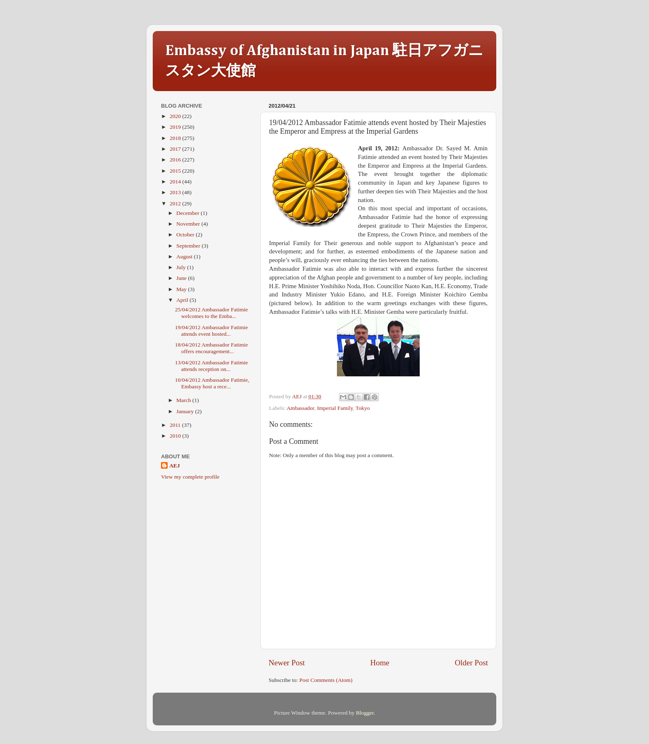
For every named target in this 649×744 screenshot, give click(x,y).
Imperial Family (335, 408)
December (188, 213)
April (183, 300)
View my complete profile (190, 477)
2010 (176, 436)
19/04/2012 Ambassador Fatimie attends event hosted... (211, 330)
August (185, 256)
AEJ (174, 465)
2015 (176, 171)
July (181, 267)
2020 (176, 116)
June (182, 278)
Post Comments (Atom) (325, 680)
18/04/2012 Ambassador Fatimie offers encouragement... (211, 348)
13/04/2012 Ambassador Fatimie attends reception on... (211, 365)
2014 (176, 181)
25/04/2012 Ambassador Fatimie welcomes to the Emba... (211, 312)
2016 (176, 160)
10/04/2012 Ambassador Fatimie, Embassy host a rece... (212, 383)
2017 (176, 149)
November (188, 224)
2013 (176, 192)
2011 (176, 425)
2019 (176, 127)
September (189, 246)
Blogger (365, 713)
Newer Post (287, 662)
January (185, 411)
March (184, 400)
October (186, 234)
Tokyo (363, 408)
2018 (176, 138)
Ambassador (300, 408)
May (182, 289)
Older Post (471, 662)
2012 (176, 203)
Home (379, 662)
